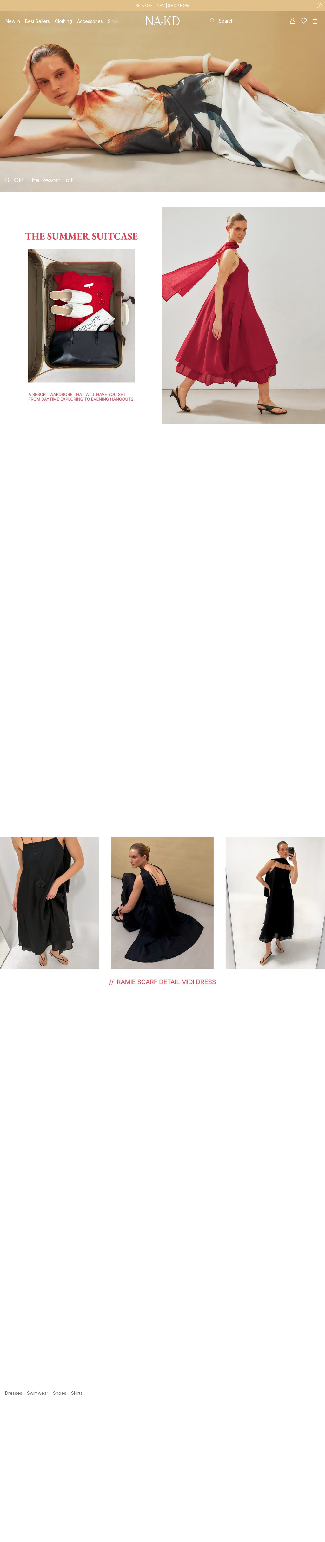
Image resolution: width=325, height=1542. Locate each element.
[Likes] (303, 21)
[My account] (293, 21)
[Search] (245, 20)
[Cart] (315, 21)
